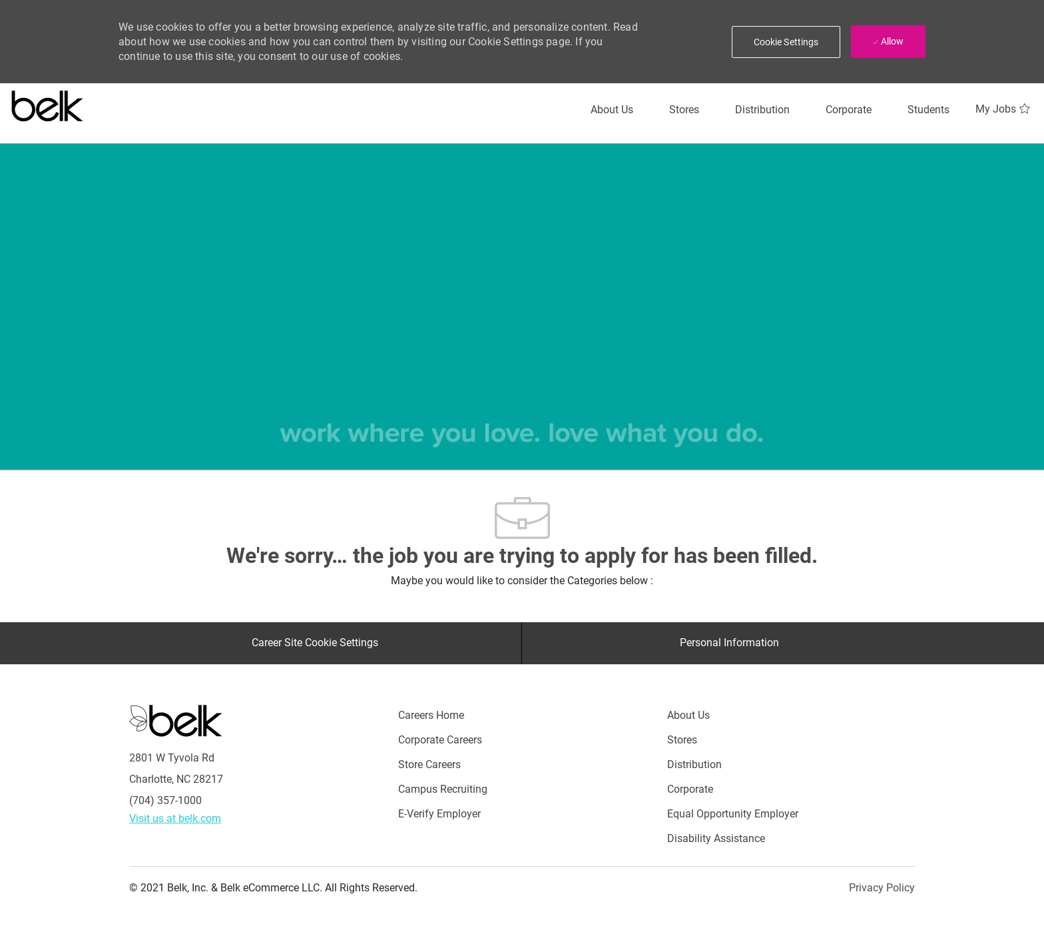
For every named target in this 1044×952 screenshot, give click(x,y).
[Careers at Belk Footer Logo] (175, 720)
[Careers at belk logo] (48, 103)
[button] (786, 42)
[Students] (928, 110)
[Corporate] (849, 110)
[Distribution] (762, 110)
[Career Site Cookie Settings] (315, 643)
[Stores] (684, 110)
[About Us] (612, 110)
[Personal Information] (729, 643)
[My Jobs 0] (1004, 109)
